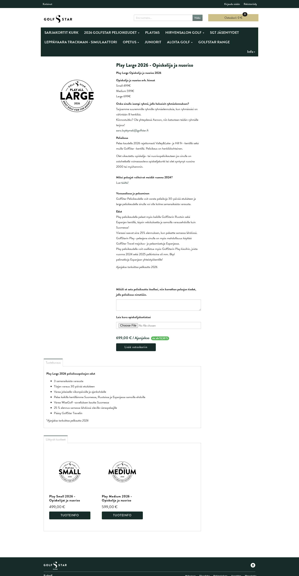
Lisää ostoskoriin (136, 347)
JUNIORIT (153, 42)
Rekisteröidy (250, 4)
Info (251, 51)
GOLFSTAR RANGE (214, 42)
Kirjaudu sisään (232, 4)
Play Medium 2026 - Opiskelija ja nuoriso (117, 498)
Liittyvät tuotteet (56, 439)
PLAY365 (152, 32)
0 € (235, 17)
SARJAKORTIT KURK (61, 32)
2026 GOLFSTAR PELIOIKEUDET (111, 32)
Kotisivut (47, 4)
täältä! (125, 182)
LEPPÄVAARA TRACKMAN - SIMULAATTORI (80, 42)
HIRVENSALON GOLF (184, 32)
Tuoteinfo (70, 515)
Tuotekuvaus (53, 362)
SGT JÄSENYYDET (224, 32)
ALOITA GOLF (180, 42)
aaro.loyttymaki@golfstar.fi (132, 130)
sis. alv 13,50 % (160, 338)
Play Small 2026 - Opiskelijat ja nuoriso (64, 498)
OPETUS (131, 42)
